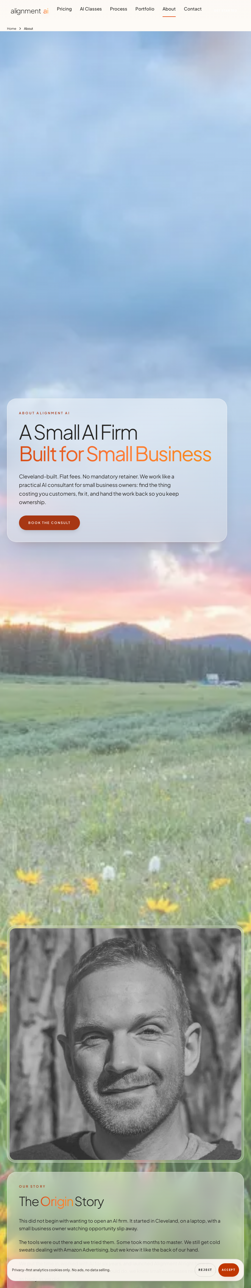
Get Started (225, 10)
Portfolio (144, 8)
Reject (205, 1272)
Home (11, 28)
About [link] (28, 28)
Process (118, 8)
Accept (229, 1272)
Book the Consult (49, 523)
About (169, 8)
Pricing (64, 8)
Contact (193, 8)
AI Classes (91, 8)
